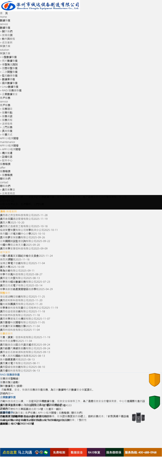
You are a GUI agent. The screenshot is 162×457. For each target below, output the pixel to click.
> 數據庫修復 (7, 79)
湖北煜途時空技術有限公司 (22, 296)
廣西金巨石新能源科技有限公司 (25, 352)
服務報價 (64, 412)
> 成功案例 (6, 42)
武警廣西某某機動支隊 (20, 326)
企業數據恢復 (8, 397)
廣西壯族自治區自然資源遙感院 (25, 344)
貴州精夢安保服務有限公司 (22, 237)
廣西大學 (12, 222)
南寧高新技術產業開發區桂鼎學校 (26, 289)
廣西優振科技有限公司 (20, 370)
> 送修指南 (6, 123)
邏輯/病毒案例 (8, 211)
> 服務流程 (6, 120)
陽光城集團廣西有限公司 (21, 304)
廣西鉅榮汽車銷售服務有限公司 (25, 348)
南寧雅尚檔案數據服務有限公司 (25, 281)
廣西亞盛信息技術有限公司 (22, 367)
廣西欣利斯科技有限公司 (21, 300)
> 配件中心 (6, 160)
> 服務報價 (6, 175)
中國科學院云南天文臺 (20, 244)
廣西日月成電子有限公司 (21, 285)
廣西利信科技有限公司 (20, 329)
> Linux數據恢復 (9, 86)
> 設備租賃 (6, 156)
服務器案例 (6, 333)
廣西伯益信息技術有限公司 (22, 311)
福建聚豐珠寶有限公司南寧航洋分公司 (29, 230)
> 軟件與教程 (7, 38)
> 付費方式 (6, 134)
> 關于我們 (6, 31)
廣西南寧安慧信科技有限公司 (24, 248)
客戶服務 (30, 412)
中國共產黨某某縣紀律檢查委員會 (26, 255)
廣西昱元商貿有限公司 (20, 278)
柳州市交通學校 (16, 341)
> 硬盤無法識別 (9, 64)
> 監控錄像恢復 (9, 75)
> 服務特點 (6, 112)
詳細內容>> (6, 393)
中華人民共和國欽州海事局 (22, 355)
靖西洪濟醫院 (14, 259)
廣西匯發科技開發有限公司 (22, 322)
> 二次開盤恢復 (9, 72)
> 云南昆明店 (7, 193)
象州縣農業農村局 (17, 359)
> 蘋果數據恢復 (9, 83)
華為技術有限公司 (17, 270)
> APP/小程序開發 (10, 149)
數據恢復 (5, 412)
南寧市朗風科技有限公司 (21, 274)
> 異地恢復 (6, 131)
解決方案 (18, 412)
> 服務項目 (6, 108)
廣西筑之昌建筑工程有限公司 (24, 226)
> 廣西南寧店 (7, 189)
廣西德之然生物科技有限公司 (24, 215)
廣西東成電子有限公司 (20, 363)
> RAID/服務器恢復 (11, 90)
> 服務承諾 (6, 116)
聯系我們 (76, 412)
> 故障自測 (6, 35)
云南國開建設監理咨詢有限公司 (25, 241)
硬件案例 (5, 252)
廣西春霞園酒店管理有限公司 (24, 219)
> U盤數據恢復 (8, 57)
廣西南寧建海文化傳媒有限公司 (25, 318)
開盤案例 (5, 293)
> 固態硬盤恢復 (9, 68)
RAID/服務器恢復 (10, 374)
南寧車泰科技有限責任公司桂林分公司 (29, 307)
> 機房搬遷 (6, 153)
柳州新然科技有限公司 (20, 315)
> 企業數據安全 (9, 94)
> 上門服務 (6, 127)
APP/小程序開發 (47, 412)
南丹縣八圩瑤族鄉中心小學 (22, 233)
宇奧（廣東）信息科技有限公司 (25, 337)
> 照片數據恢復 (9, 60)
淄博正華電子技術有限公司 (22, 263)
